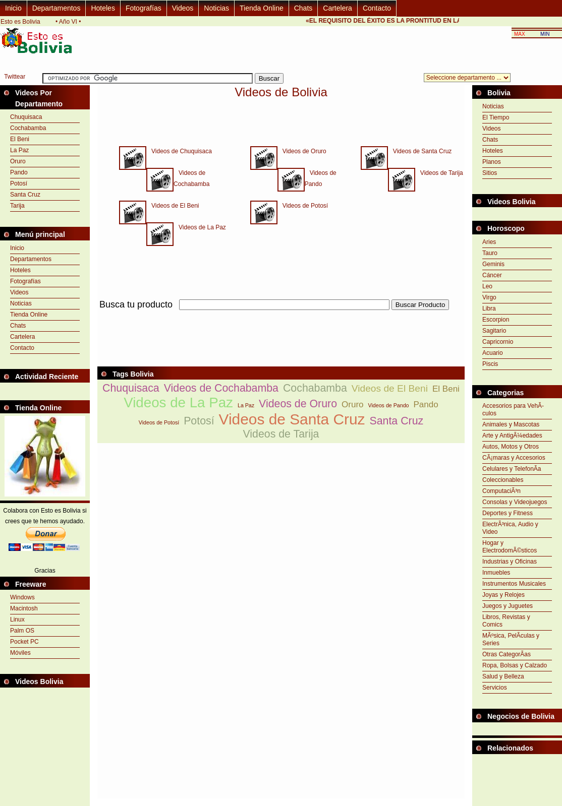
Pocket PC (24, 641)
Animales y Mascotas (510, 424)
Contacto (377, 8)
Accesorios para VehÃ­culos (513, 409)
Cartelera (337, 8)
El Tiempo (495, 117)
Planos (491, 161)
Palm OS (22, 630)
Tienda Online (262, 8)
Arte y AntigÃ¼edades (512, 435)
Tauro (489, 253)
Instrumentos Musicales (514, 583)
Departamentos (56, 8)
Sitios (489, 172)
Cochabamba (28, 128)
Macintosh (24, 608)
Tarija (17, 205)
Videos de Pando (388, 405)
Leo (487, 286)
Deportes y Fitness (507, 513)
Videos (183, 8)
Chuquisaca (26, 116)
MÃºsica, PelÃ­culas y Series (510, 639)
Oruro (18, 161)
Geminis (493, 264)
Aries (489, 241)
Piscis (490, 363)
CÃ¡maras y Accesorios (513, 457)
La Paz (19, 150)
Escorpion (495, 319)
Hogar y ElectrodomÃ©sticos (509, 546)
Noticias (216, 8)
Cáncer (492, 275)
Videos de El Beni (172, 205)
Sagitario (494, 330)
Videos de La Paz (200, 227)
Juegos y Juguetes (507, 605)
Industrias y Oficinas (509, 561)
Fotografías (143, 8)
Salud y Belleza (503, 676)
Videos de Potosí (302, 205)
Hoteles (103, 8)
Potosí (18, 183)
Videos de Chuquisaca (179, 151)
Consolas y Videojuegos (514, 502)
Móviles (20, 652)
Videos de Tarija (439, 172)
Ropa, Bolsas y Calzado (514, 665)
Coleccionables (502, 479)
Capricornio (497, 341)
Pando (19, 172)
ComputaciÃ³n (501, 490)
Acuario (492, 352)
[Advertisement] (517, 779)
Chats (303, 8)
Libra (489, 308)
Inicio (13, 8)
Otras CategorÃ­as (506, 654)
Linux (17, 619)
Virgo (489, 297)
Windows (22, 597)
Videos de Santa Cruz (420, 151)
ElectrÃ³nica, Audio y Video (510, 528)
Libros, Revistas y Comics (506, 620)
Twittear (14, 76)
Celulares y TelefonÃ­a (511, 468)
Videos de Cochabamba (221, 388)
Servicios (494, 687)
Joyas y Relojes (503, 594)
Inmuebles (496, 572)
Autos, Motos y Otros (510, 446)
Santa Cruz (25, 194)
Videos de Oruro (301, 151)
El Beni (19, 139)
